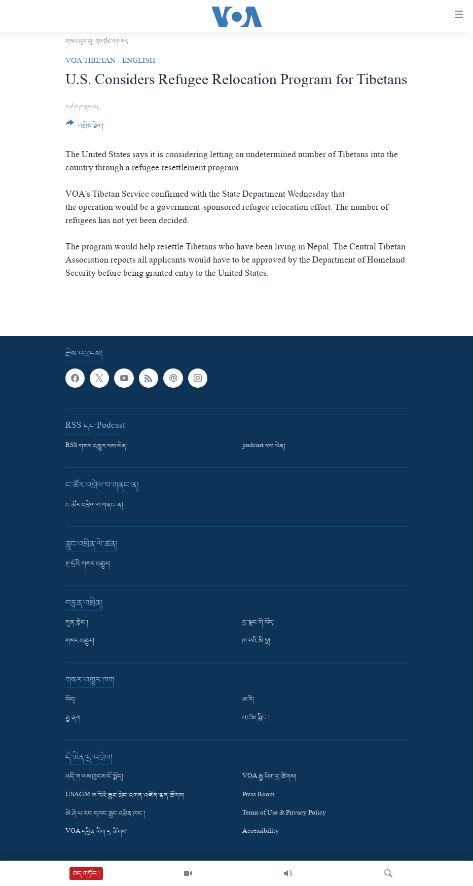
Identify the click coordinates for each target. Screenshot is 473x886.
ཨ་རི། (248, 700)
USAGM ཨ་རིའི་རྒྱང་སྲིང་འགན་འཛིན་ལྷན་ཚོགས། (125, 795)
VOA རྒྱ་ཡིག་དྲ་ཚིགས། (269, 777)
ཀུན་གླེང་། (76, 623)
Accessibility (260, 832)
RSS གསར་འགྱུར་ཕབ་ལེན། (96, 446)
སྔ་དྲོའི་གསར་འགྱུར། (88, 564)
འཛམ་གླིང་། (256, 718)
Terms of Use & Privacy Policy (284, 814)
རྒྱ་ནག (73, 718)
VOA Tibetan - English (110, 62)
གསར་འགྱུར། (79, 641)
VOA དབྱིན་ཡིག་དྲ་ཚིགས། (96, 832)
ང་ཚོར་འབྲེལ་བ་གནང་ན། (94, 505)
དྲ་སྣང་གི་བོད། (258, 623)
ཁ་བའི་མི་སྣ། (256, 641)
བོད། (70, 700)
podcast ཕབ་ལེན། (263, 446)
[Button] (85, 128)
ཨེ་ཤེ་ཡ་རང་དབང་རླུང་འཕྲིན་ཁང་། (105, 814)
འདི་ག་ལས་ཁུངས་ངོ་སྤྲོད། (94, 777)
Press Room (258, 795)
